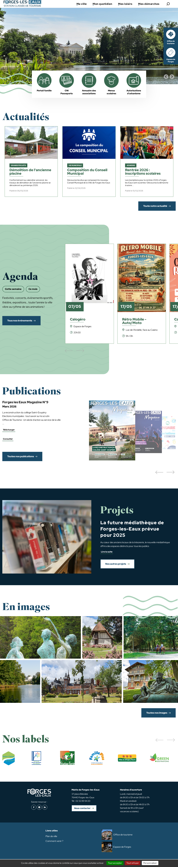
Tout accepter (115, 863)
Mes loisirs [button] (125, 4)
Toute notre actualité (155, 206)
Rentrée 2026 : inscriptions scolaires (143, 172)
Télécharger (9, 429)
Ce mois (33, 289)
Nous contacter (82, 808)
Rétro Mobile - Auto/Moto (134, 321)
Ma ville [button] (81, 4)
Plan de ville (51, 836)
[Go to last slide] (166, 76)
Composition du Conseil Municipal (87, 172)
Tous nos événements (19, 320)
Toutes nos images (156, 712)
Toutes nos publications (20, 456)
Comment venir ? (54, 841)
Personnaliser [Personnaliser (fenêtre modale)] (150, 863)
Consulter (8, 439)
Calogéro (77, 320)
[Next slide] (172, 76)
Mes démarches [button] (148, 4)
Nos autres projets (115, 563)
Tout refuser (132, 863)
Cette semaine (13, 289)
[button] (159, 472)
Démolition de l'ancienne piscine (30, 172)
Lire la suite (106, 551)
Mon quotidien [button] (102, 4)
